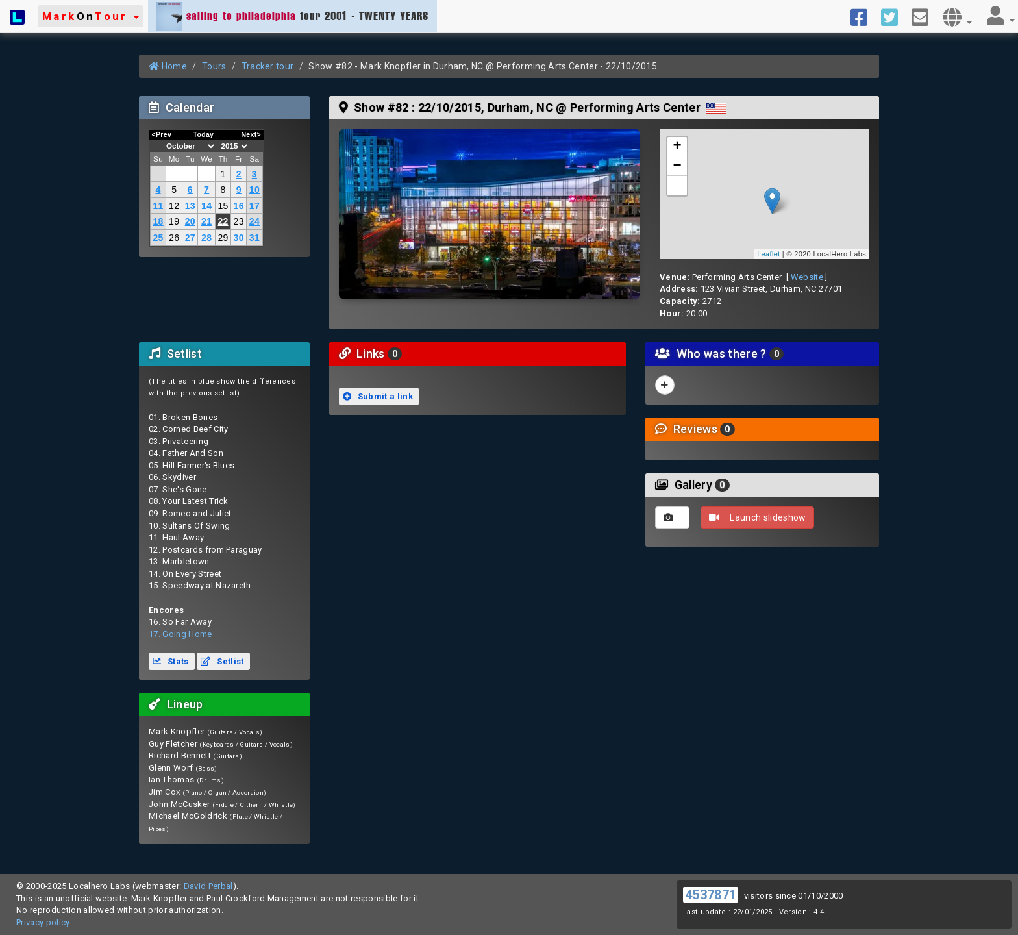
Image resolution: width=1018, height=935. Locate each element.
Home (168, 66)
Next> (251, 134)
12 (174, 206)
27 (190, 237)
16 (239, 206)
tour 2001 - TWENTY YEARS (292, 16)
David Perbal (208, 886)
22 (222, 221)
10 (254, 189)
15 (222, 206)
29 (222, 237)
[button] (90, 16)
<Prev (162, 134)
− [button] (677, 166)
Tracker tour (268, 66)
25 (158, 237)
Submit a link (378, 396)
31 (254, 237)
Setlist (222, 661)
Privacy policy (43, 922)
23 (239, 221)
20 (190, 221)
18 (158, 221)
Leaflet (768, 254)
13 (190, 206)
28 (206, 237)
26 (174, 237)
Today (203, 134)
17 (254, 206)
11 (158, 206)
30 (239, 237)
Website (807, 277)
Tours (214, 66)
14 (206, 206)
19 (174, 221)
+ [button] (677, 146)
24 (254, 221)
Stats (171, 661)
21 (206, 221)
